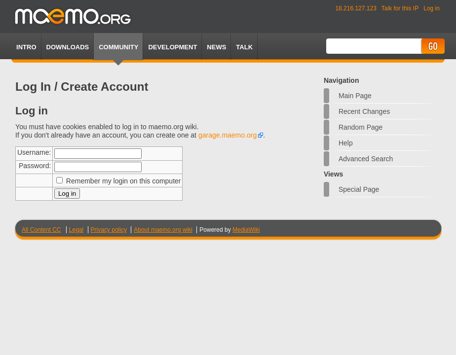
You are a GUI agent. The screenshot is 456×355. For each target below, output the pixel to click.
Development (172, 47)
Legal (76, 229)
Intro (26, 47)
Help (346, 143)
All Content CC (41, 229)
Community (118, 47)
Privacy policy (109, 229)
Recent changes (364, 111)
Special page (359, 189)
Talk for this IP (399, 8)
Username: (34, 152)
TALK (244, 47)
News (216, 47)
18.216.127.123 (355, 8)
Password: (35, 166)
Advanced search (366, 159)
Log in (431, 8)
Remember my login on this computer (123, 181)
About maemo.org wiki (163, 229)
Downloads (67, 47)
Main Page (355, 96)
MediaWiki (246, 229)
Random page (361, 127)
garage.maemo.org (227, 135)
